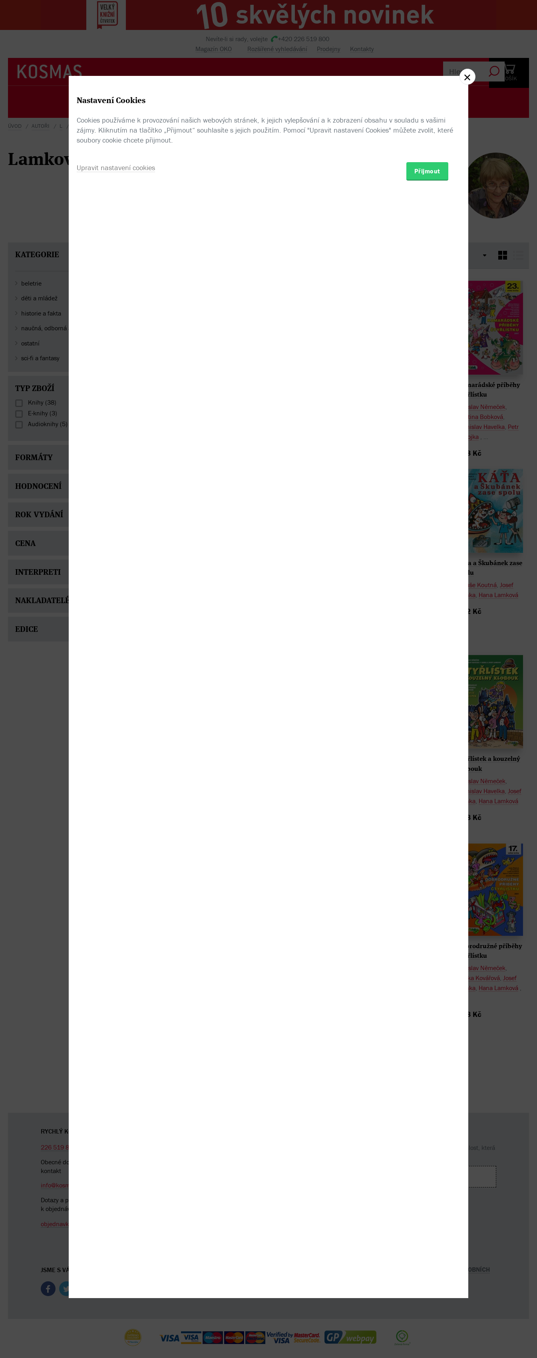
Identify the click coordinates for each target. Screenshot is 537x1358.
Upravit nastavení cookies (116, 722)
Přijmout (427, 726)
